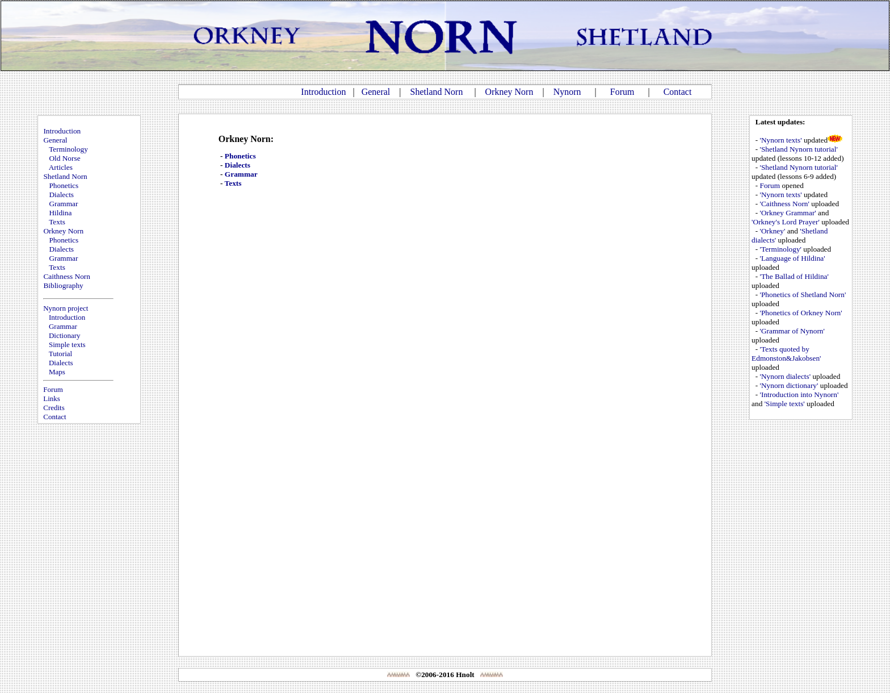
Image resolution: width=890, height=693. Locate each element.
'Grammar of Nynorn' (792, 331)
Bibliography (63, 285)
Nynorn (567, 92)
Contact (678, 92)
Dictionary (65, 335)
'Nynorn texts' (781, 140)
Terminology (68, 149)
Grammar (63, 203)
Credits (54, 407)
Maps (57, 372)
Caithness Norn (66, 276)
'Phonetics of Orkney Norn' (801, 312)
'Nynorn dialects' (785, 376)
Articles (61, 167)
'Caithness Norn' (784, 203)
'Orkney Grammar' (788, 212)
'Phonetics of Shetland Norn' (803, 294)
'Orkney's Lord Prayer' (786, 222)
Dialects (61, 194)
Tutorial (60, 353)
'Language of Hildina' (792, 258)
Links (51, 398)
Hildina (60, 212)
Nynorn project (65, 308)
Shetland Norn (436, 92)
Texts (57, 222)
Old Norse (64, 158)
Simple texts (67, 344)
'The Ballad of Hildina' (794, 276)
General (376, 92)
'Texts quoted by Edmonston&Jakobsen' (786, 353)
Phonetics (63, 185)
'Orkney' (773, 231)
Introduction (323, 92)
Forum (622, 92)
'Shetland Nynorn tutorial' (799, 149)
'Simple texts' (785, 403)
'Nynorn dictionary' (789, 385)
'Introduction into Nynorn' (799, 394)
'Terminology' (780, 249)
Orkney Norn (509, 92)
